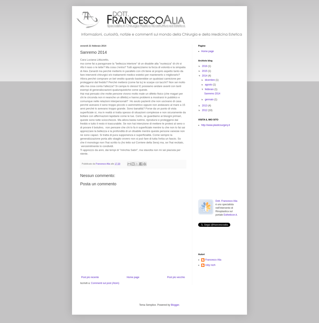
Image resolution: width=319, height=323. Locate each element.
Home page (133, 277)
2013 (205, 105)
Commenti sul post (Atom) (105, 283)
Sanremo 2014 (212, 93)
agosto (209, 84)
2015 (205, 71)
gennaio (209, 99)
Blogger (175, 304)
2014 (205, 75)
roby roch (210, 265)
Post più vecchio (176, 277)
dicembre (210, 80)
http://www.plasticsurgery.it (215, 125)
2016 (205, 66)
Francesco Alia (103, 164)
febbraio (209, 89)
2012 (205, 110)
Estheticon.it (230, 214)
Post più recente (90, 277)
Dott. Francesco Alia (226, 201)
